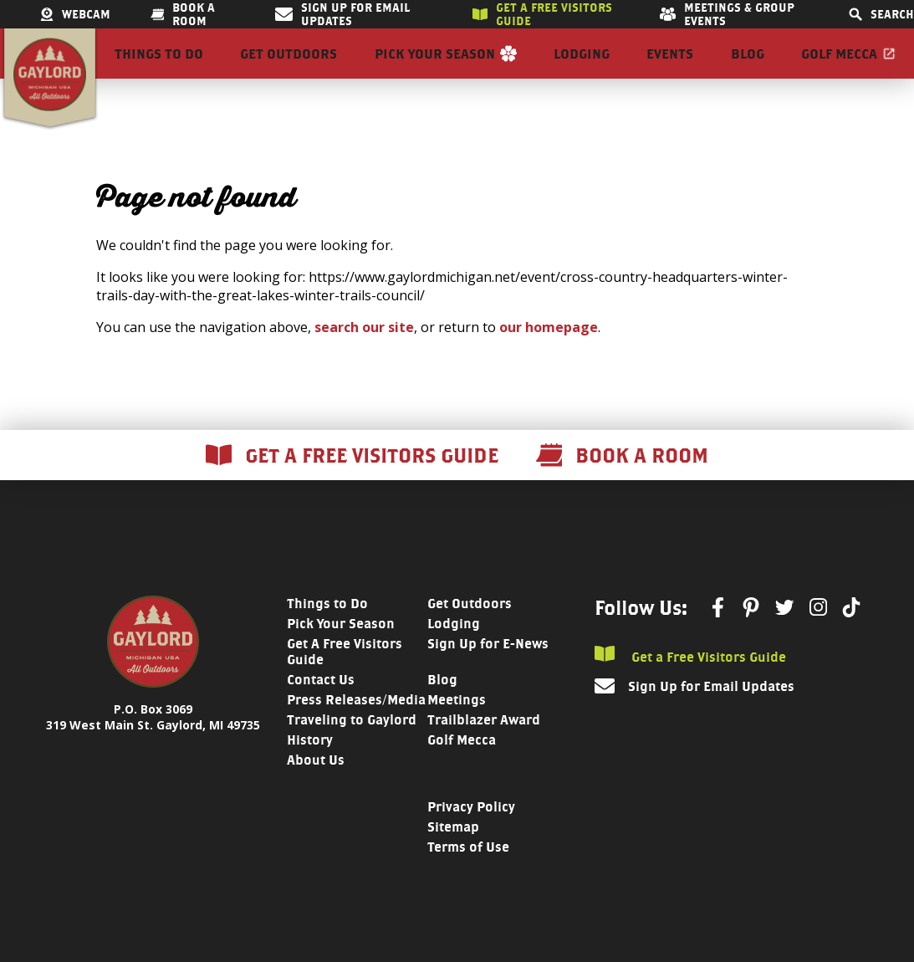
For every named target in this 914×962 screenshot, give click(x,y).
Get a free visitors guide (542, 14)
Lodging (582, 68)
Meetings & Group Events (727, 14)
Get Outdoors (288, 68)
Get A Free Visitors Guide (344, 682)
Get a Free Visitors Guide (690, 685)
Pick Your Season (435, 68)
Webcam (75, 14)
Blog (747, 68)
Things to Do (159, 68)
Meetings (456, 730)
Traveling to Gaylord (351, 750)
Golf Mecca (839, 68)
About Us (316, 790)
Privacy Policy (471, 837)
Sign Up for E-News (488, 674)
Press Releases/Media (356, 730)
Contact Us (321, 710)
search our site (364, 357)
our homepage (548, 357)
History (310, 770)
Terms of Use (468, 877)
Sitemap (453, 857)
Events (669, 68)
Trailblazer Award (483, 750)
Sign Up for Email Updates (342, 14)
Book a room (183, 14)
